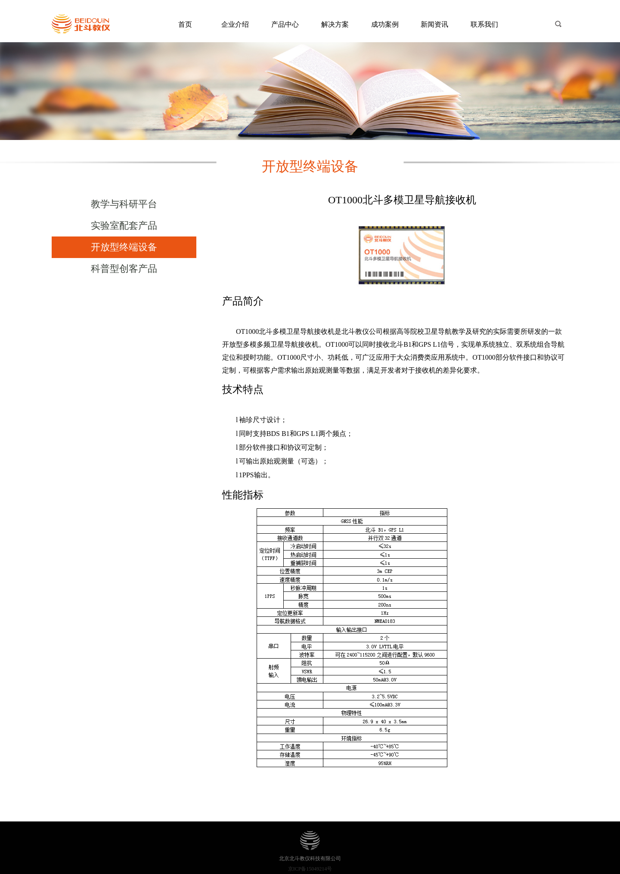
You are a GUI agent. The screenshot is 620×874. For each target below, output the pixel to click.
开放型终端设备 (124, 247)
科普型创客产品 (124, 268)
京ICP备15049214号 (310, 869)
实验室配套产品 (124, 225)
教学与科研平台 (124, 204)
